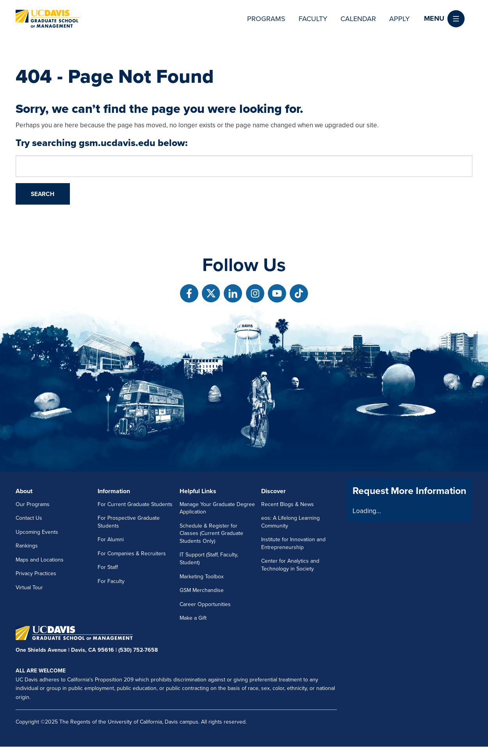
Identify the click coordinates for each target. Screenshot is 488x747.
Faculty (313, 18)
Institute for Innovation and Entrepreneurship (293, 543)
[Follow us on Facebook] (189, 293)
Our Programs (33, 504)
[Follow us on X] (211, 293)
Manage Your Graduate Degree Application (217, 508)
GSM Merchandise (202, 590)
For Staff (108, 567)
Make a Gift (193, 618)
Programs (266, 18)
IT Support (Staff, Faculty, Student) (209, 558)
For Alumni (111, 539)
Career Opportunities (205, 604)
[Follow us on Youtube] (277, 293)
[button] (444, 18)
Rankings (27, 545)
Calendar (358, 18)
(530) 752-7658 (138, 650)
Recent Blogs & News (287, 504)
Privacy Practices (36, 573)
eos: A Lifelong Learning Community (290, 522)
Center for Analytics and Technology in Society (290, 565)
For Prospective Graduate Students (129, 522)
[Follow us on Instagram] (255, 293)
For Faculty (111, 581)
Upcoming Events (37, 532)
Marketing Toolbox (202, 576)
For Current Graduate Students (135, 504)
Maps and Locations (40, 559)
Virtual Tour (29, 587)
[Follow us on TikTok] (299, 293)
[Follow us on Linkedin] (233, 293)
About (24, 491)
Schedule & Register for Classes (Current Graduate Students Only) (211, 533)
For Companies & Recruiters (132, 553)
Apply (399, 18)
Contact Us (29, 518)
